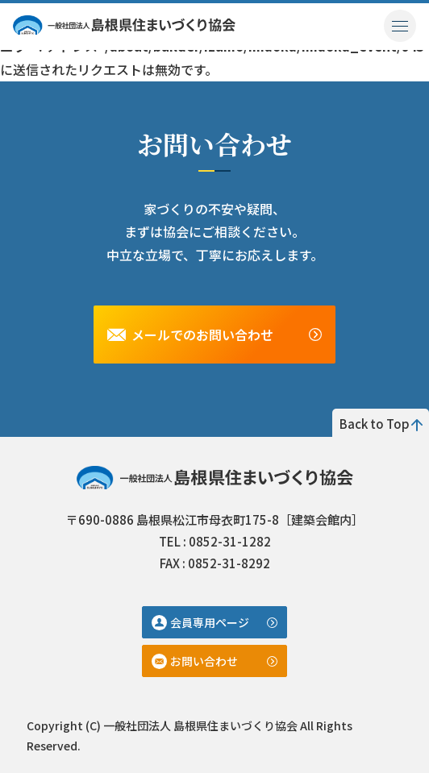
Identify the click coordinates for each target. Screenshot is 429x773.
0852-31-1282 (230, 541)
